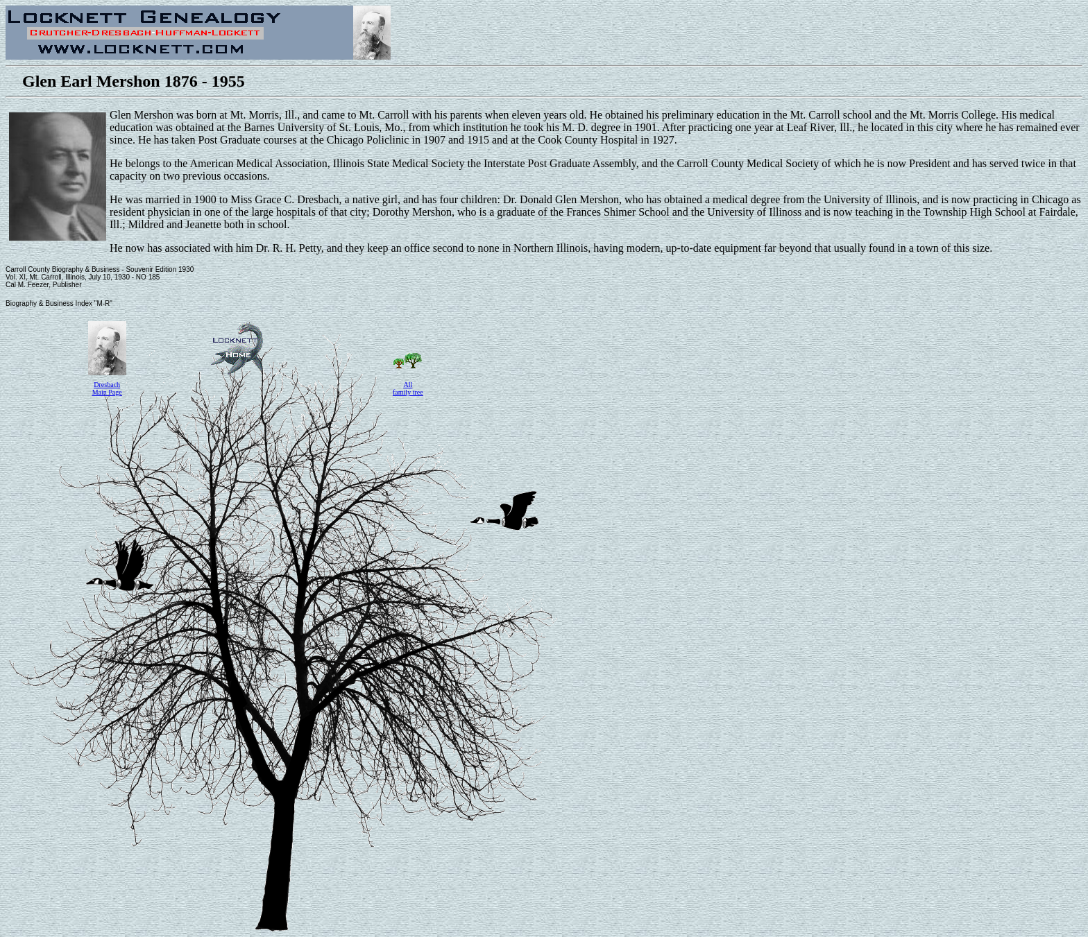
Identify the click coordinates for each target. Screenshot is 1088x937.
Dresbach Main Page (107, 388)
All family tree (408, 388)
